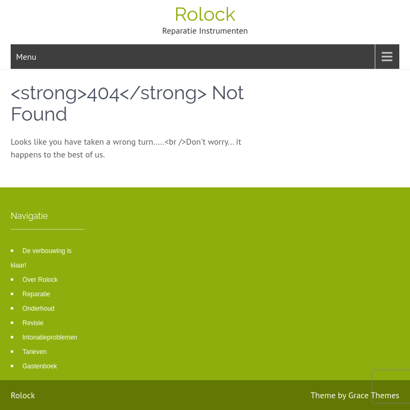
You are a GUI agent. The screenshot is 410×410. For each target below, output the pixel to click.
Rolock (205, 14)
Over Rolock (40, 279)
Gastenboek (39, 366)
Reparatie (36, 294)
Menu (26, 56)
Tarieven (34, 352)
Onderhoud (38, 308)
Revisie (32, 323)
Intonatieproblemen (49, 337)
